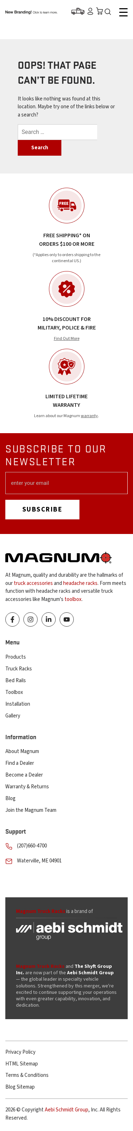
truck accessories (33, 583)
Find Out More (66, 339)
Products (15, 657)
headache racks (80, 583)
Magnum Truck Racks (40, 966)
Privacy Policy (20, 1052)
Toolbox (14, 692)
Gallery (12, 716)
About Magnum (22, 751)
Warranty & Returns (27, 786)
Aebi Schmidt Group (66, 1110)
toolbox (73, 599)
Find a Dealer (19, 763)
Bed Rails (15, 680)
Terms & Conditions (27, 1075)
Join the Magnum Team (30, 810)
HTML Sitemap (21, 1064)
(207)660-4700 (32, 846)
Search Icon (109, 12)
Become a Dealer (24, 775)
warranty (89, 416)
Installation (17, 704)
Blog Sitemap (20, 1087)
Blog (10, 798)
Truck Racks (18, 669)
